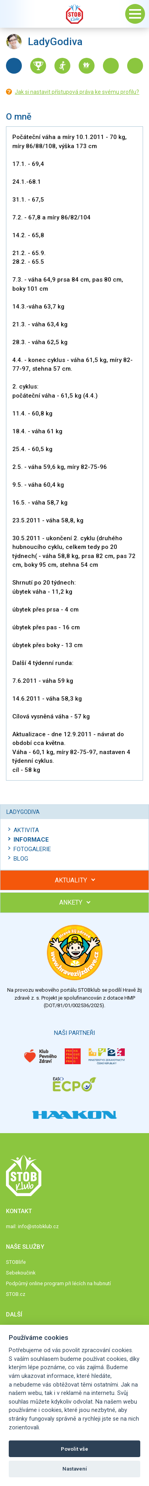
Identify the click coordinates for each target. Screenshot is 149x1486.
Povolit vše (74, 1449)
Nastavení (74, 1469)
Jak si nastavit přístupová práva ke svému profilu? (77, 92)
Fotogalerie (32, 849)
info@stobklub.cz (38, 1226)
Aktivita (26, 830)
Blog (21, 858)
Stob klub (75, 14)
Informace (31, 839)
